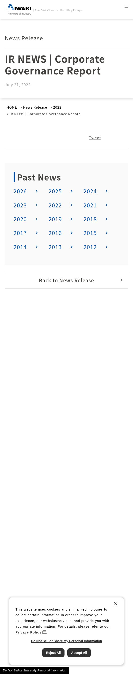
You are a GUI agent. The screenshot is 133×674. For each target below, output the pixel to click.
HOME (12, 107)
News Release (35, 107)
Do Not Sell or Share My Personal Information (34, 670)
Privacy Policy (28, 632)
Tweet (95, 137)
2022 (57, 107)
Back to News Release (66, 280)
